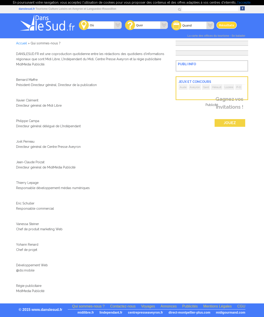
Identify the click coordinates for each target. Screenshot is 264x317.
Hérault (216, 87)
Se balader (238, 35)
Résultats (226, 25)
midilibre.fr (86, 312)
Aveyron (195, 87)
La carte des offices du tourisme (208, 35)
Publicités (190, 306)
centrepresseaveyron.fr (145, 312)
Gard (206, 87)
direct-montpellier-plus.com (189, 312)
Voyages (148, 306)
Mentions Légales (217, 306)
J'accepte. (243, 2)
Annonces (169, 306)
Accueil (21, 43)
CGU (241, 306)
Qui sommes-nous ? (88, 306)
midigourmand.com (230, 312)
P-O (238, 87)
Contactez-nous (123, 306)
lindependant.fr (110, 312)
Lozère (229, 87)
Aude (183, 87)
